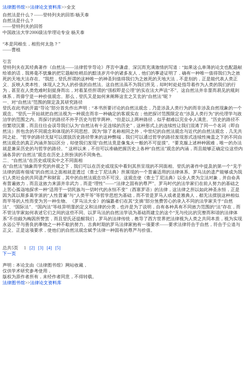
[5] (57, 247)
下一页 (9, 253)
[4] (49, 247)
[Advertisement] (123, 330)
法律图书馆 (14, 7)
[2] (32, 247)
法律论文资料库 (46, 7)
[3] (40, 247)
